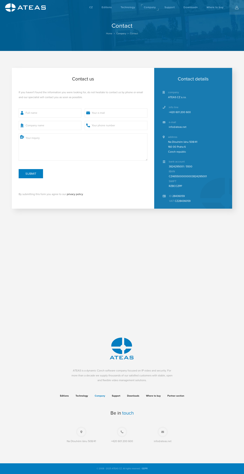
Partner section (175, 395)
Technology (128, 7)
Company (150, 7)
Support (170, 7)
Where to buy (215, 7)
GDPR (145, 468)
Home (109, 33)
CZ (91, 7)
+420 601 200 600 (122, 441)
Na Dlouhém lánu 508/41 (81, 441)
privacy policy (75, 194)
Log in (239, 8)
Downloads (191, 7)
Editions (107, 7)
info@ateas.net (162, 441)
